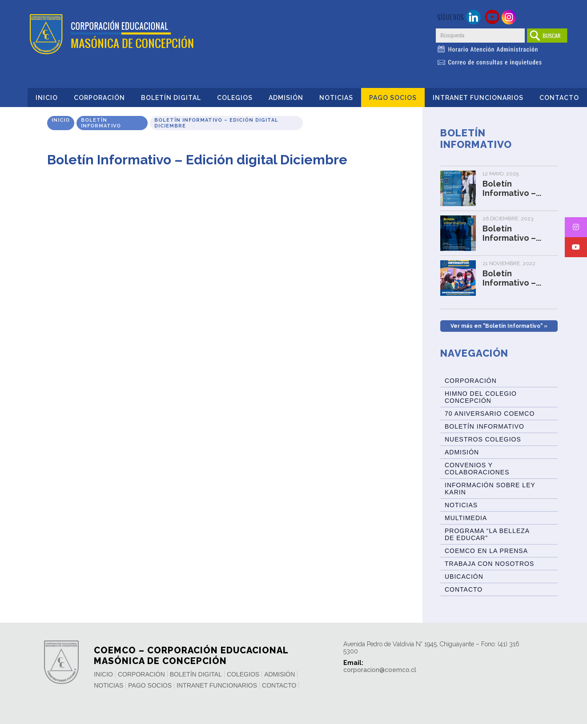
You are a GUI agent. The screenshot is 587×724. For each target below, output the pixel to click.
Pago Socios (393, 97)
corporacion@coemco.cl (379, 669)
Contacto (559, 97)
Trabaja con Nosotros (489, 563)
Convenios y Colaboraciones (477, 468)
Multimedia (466, 517)
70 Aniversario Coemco (490, 413)
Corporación (99, 97)
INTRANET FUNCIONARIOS (478, 97)
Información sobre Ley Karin (490, 488)
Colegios (235, 97)
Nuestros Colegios (483, 439)
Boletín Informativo (101, 123)
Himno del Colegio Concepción (481, 397)
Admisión (286, 97)
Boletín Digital (171, 97)
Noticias (336, 97)
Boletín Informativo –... (511, 188)
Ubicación (464, 576)
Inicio (47, 97)
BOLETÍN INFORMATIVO (484, 426)
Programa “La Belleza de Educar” (487, 534)
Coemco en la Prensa (486, 550)
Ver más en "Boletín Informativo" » (498, 326)
